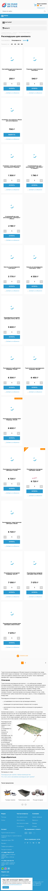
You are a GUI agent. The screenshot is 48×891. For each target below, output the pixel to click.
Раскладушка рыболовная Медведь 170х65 (12, 369)
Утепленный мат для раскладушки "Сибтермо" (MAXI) (11, 217)
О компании (20, 826)
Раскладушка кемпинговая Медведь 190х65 (12, 419)
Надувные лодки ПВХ (7, 840)
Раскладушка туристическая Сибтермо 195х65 (11, 523)
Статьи (3, 820)
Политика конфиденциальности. (33, 885)
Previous (22, 804)
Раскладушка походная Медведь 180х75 (12, 573)
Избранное (41, 8)
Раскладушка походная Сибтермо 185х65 (34, 470)
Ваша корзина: (42, 3)
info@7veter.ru (5, 875)
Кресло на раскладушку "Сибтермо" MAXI (35, 268)
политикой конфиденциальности (12, 884)
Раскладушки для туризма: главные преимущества (16, 774)
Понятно (5, 887)
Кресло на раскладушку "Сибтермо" (12, 268)
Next (25, 804)
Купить (12, 88)
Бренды (34, 823)
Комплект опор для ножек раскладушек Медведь (12, 166)
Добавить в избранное (11, 93)
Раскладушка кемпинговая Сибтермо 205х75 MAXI (12, 624)
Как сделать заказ (22, 817)
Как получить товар (22, 823)
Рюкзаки (3, 843)
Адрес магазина (37, 817)
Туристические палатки (8, 832)
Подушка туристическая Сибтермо (34, 70)
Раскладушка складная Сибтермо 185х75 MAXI (34, 573)
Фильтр (7, 28)
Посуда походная (6, 849)
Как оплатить (21, 820)
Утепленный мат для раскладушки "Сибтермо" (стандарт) (34, 167)
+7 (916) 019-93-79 (7, 860)
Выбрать (11, 134)
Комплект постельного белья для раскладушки (12, 120)
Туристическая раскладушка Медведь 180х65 (34, 369)
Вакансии (35, 820)
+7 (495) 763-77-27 (7, 852)
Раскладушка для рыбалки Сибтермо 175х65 (12, 470)
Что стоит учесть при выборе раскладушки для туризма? (18, 776)
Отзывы (34, 826)
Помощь (3, 817)
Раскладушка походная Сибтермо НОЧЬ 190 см (12, 318)
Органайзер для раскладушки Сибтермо (12, 70)
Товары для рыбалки (7, 846)
